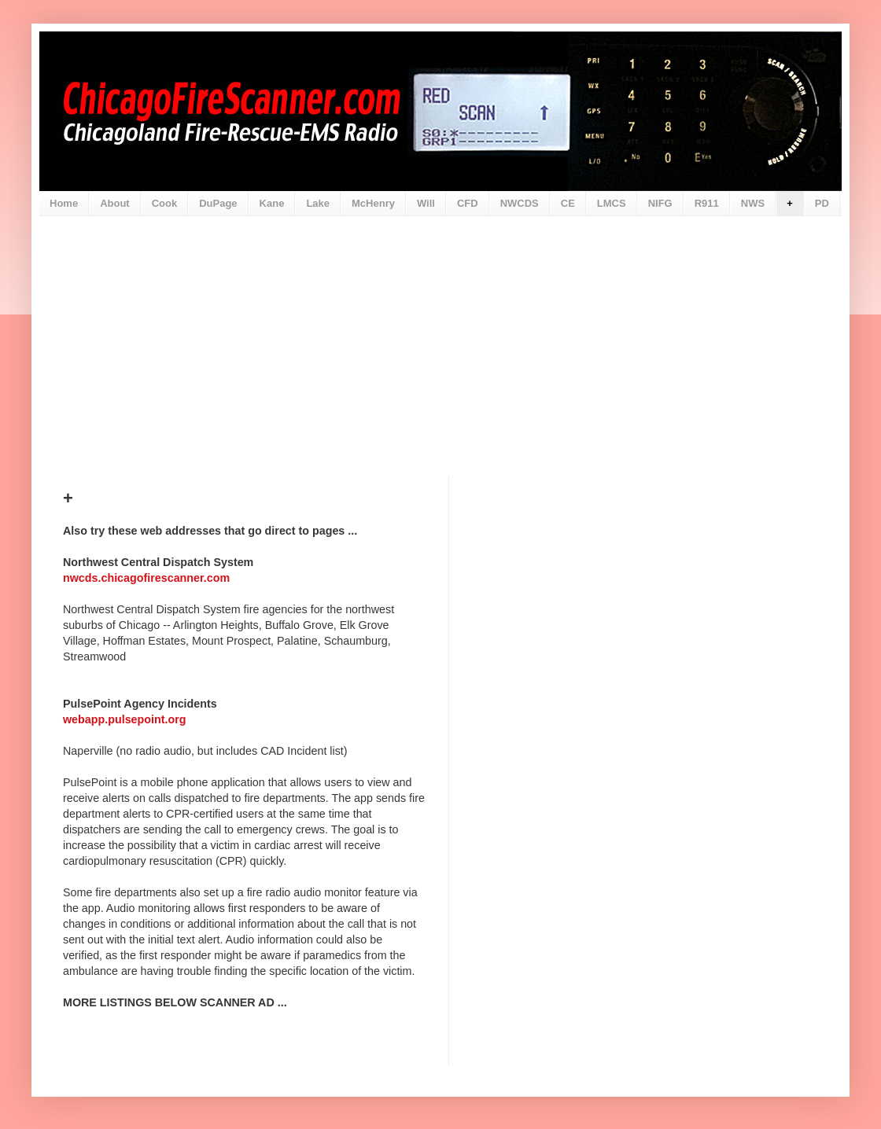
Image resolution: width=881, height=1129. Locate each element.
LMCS (611, 203)
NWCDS (519, 203)
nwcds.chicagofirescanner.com (146, 578)
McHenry (373, 203)
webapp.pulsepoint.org (124, 719)
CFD (467, 203)
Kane (272, 203)
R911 (707, 203)
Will (426, 203)
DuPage (218, 203)
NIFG (660, 203)
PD (822, 203)
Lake (318, 203)
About (115, 203)
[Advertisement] (440, 334)
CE (568, 203)
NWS (753, 203)
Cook (165, 203)
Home (64, 203)
